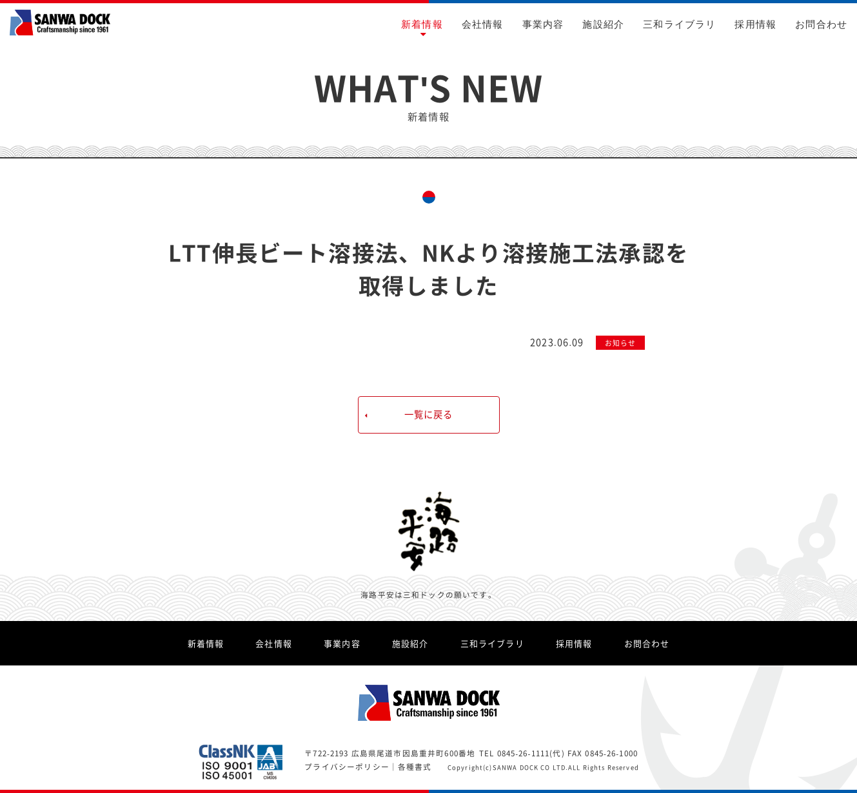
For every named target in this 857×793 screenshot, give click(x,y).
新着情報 (422, 24)
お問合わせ (821, 24)
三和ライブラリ (679, 24)
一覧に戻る (428, 414)
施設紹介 (603, 24)
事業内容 (543, 24)
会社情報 (483, 24)
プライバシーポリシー (346, 766)
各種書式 (415, 766)
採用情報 (755, 24)
